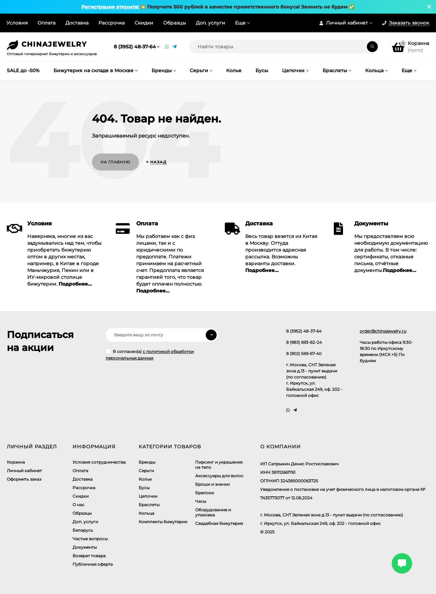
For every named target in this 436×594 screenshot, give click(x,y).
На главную (115, 162)
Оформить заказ (24, 479)
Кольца (146, 513)
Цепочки (148, 496)
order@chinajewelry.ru (383, 331)
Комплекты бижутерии (163, 521)
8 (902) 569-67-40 (304, 353)
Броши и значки (212, 484)
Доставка (77, 23)
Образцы (174, 23)
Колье (145, 479)
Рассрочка (111, 23)
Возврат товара (89, 555)
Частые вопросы (90, 538)
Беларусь (83, 530)
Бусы (144, 487)
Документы (85, 547)
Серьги (146, 470)
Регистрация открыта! (110, 7)
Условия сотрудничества (99, 462)
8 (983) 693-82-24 (304, 342)
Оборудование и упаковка (213, 512)
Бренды (147, 462)
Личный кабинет (24, 470)
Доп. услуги (210, 23)
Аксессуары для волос (219, 475)
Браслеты (149, 504)
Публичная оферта (93, 564)
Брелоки (204, 492)
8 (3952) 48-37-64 (135, 47)
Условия (17, 23)
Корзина (16, 462)
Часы (200, 501)
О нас (78, 504)
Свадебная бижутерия (219, 523)
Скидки (144, 23)
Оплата (46, 23)
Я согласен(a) (150, 354)
